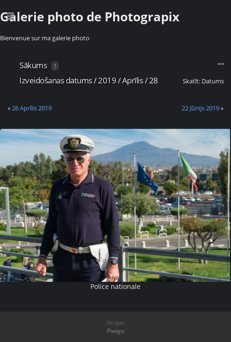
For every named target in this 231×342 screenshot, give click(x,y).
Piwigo (115, 331)
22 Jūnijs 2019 (200, 108)
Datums (213, 81)
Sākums (33, 65)
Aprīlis (132, 80)
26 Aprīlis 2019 (32, 108)
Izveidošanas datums (55, 80)
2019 (107, 80)
